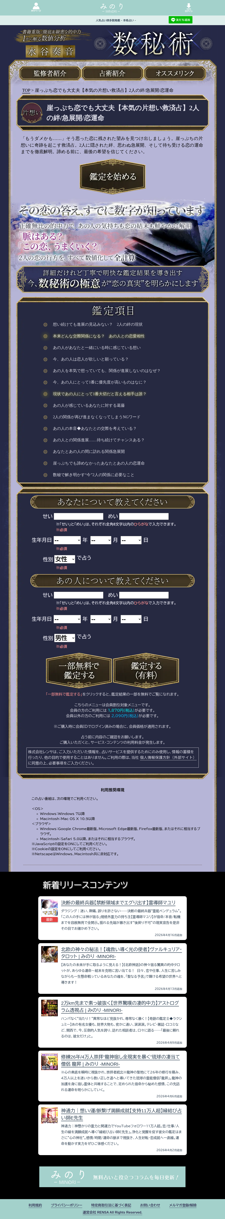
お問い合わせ (150, 1205)
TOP (26, 90)
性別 (48, 559)
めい (113, 516)
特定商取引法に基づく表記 (111, 1205)
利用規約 (35, 1205)
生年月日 (42, 540)
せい (48, 516)
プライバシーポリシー (66, 1205)
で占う (84, 558)
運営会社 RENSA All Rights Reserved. (112, 1212)
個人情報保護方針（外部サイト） (168, 757)
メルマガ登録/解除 (182, 1205)
